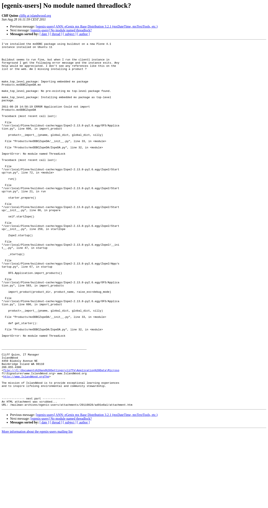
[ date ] (44, 34)
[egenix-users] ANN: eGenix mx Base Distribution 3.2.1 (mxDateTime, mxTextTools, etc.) (97, 26)
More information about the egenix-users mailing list (37, 504)
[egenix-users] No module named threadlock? (61, 30)
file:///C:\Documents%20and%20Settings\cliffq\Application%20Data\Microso (61, 436)
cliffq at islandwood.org (35, 15)
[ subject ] (69, 34)
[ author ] (83, 34)
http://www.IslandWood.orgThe (26, 443)
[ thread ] (56, 34)
